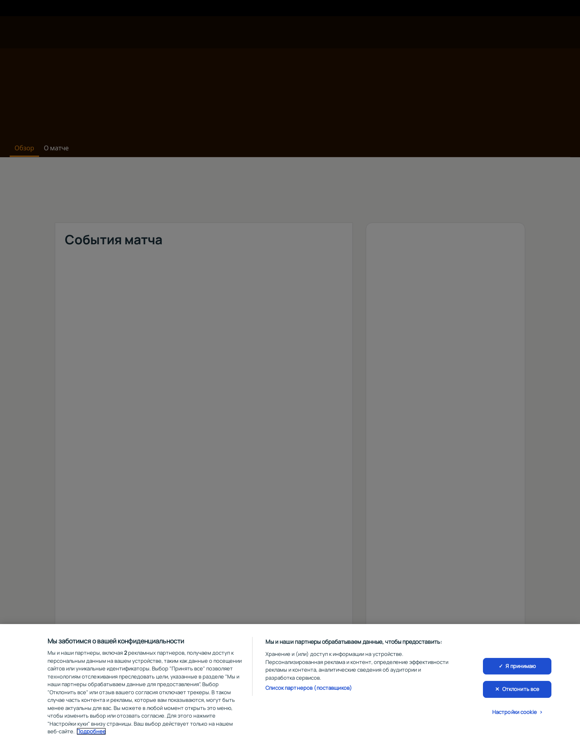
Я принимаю (520, 666)
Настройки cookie (514, 712)
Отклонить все (521, 689)
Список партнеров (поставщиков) (308, 687)
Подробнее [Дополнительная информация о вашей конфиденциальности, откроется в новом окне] (91, 731)
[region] (290, 684)
